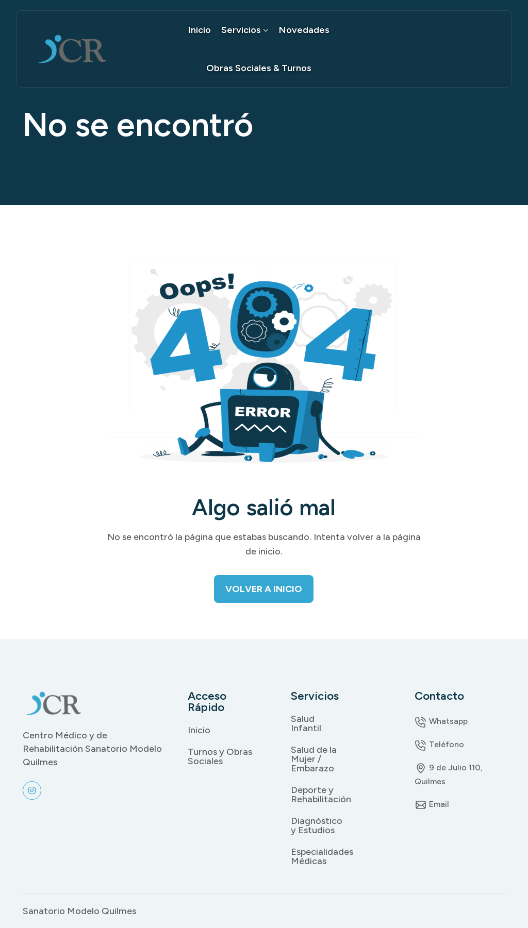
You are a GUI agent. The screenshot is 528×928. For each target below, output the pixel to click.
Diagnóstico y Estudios (315, 825)
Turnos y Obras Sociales (220, 756)
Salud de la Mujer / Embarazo (314, 759)
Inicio (199, 30)
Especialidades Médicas (315, 856)
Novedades (304, 30)
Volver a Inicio (263, 589)
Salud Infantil (306, 723)
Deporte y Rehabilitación (315, 794)
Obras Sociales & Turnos (258, 68)
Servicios (245, 30)
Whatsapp (441, 721)
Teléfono (439, 744)
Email (432, 804)
